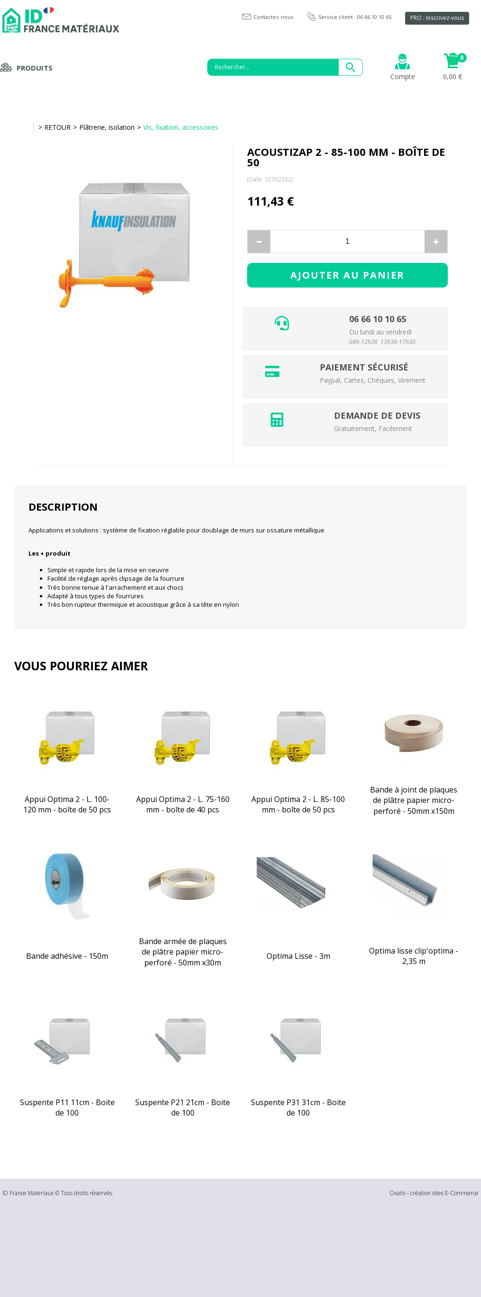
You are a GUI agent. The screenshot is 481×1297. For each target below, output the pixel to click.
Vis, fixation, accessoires (180, 127)
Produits (35, 67)
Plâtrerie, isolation (107, 127)
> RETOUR (54, 127)
